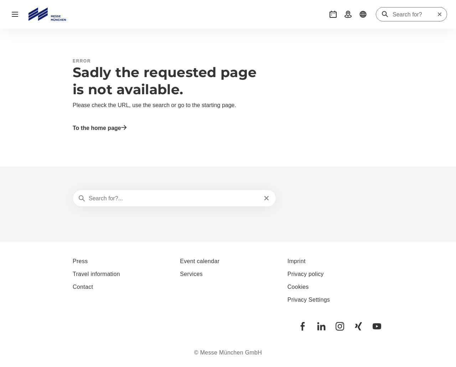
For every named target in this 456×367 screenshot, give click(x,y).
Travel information (96, 274)
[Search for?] (415, 14)
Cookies (298, 287)
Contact (83, 287)
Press (80, 261)
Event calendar (199, 261)
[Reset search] (439, 14)
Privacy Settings (308, 300)
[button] (333, 14)
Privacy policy (305, 274)
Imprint (296, 261)
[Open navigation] (15, 14)
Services (191, 274)
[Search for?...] (174, 198)
